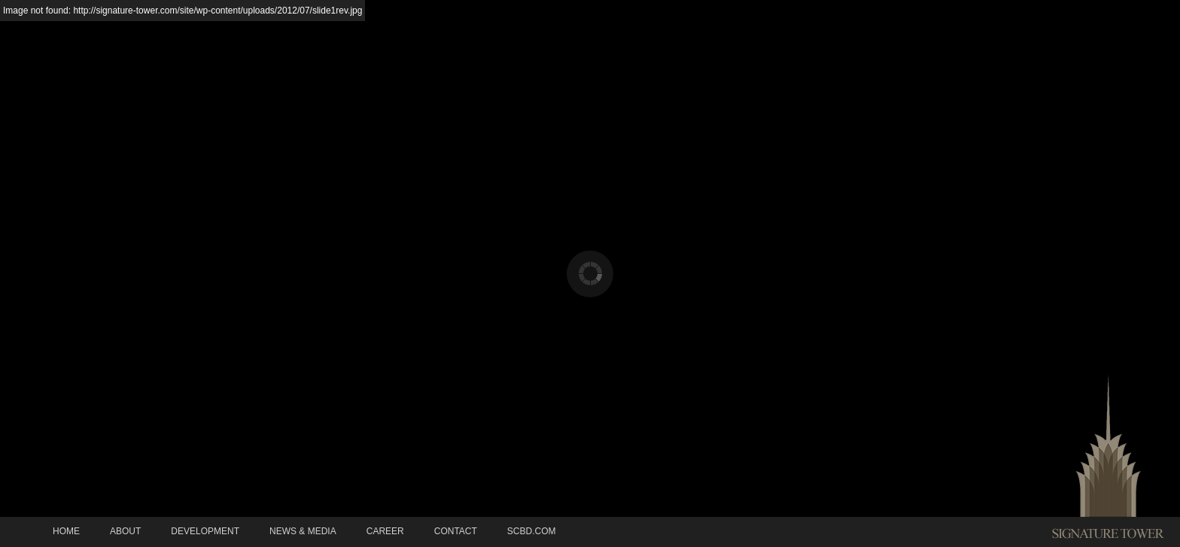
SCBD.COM (531, 531)
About (125, 531)
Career (385, 531)
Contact (455, 531)
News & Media (302, 531)
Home (66, 531)
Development (205, 531)
